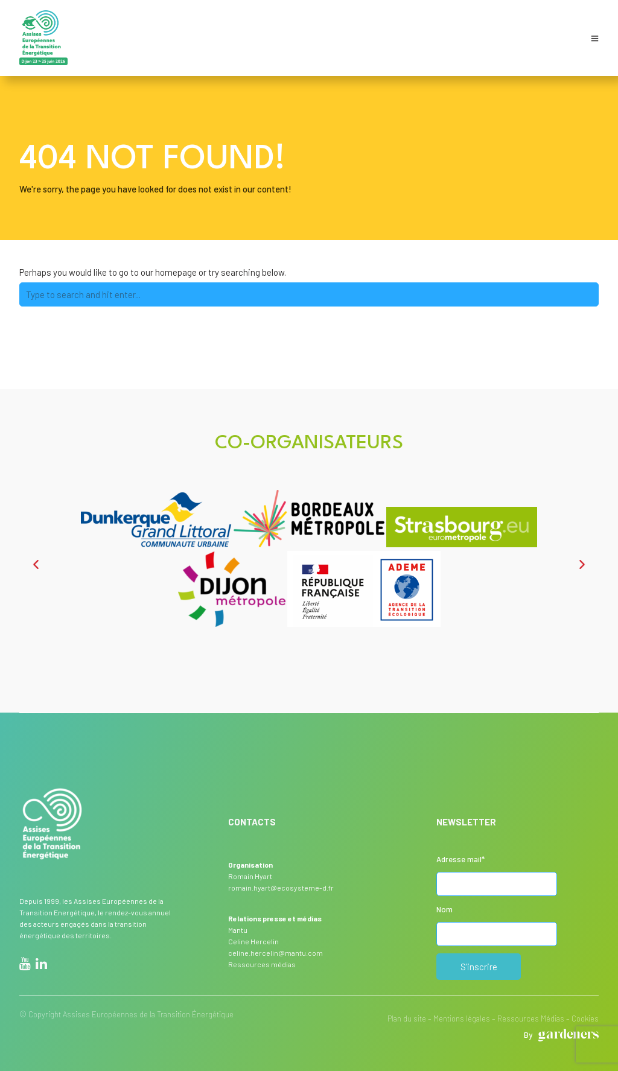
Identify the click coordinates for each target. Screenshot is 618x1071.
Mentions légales (461, 1018)
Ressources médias (262, 964)
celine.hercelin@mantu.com (275, 953)
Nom (444, 909)
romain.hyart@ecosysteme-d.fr (281, 887)
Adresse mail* (460, 859)
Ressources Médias (530, 1018)
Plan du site (406, 1018)
